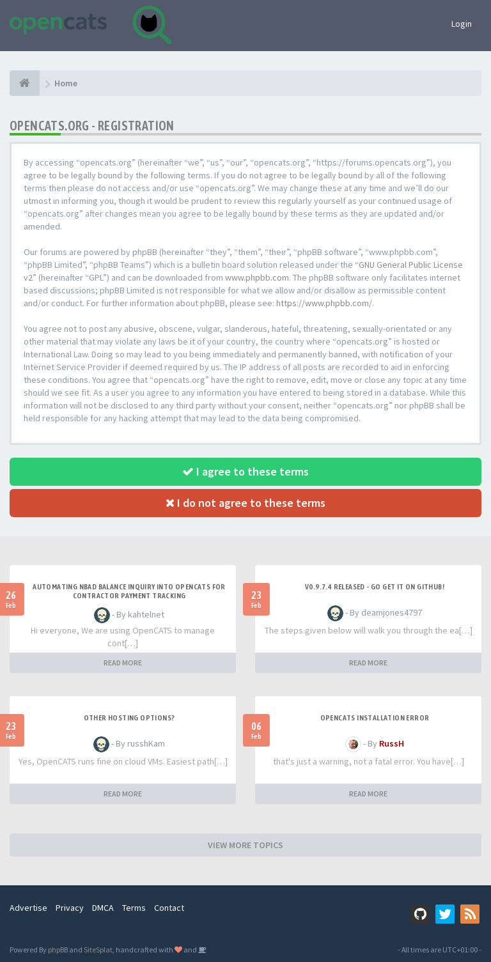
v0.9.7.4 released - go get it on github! (374, 586)
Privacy (70, 907)
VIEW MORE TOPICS (245, 845)
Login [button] (461, 23)
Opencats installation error (375, 717)
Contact (169, 907)
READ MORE (123, 662)
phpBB (58, 949)
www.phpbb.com (257, 277)
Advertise (28, 907)
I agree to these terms (245, 471)
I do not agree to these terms (245, 502)
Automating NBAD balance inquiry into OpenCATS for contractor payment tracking (129, 591)
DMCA (103, 907)
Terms (134, 907)
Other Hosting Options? (129, 717)
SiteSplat (98, 949)
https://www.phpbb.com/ (324, 303)
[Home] (25, 83)
